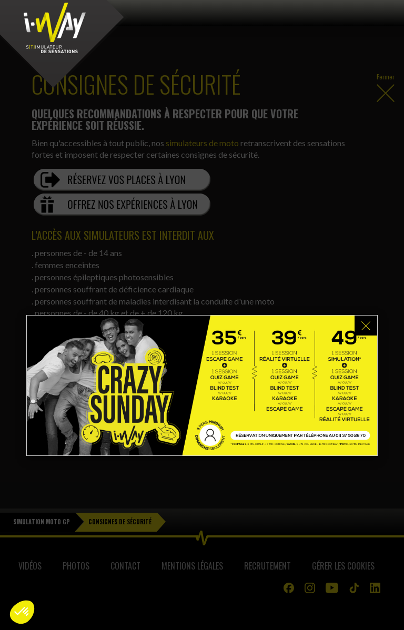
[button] (22, 612)
